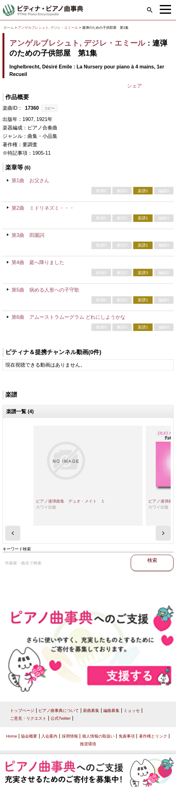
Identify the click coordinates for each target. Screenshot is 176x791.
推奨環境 (88, 744)
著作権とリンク (153, 736)
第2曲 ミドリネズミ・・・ (43, 208)
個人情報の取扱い (98, 736)
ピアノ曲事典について (58, 710)
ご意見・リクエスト (28, 718)
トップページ (22, 710)
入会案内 (49, 736)
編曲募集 (111, 710)
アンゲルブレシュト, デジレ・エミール (48, 27)
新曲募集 (91, 710)
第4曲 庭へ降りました (38, 262)
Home (11, 736)
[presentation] (12, 533)
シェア (134, 85)
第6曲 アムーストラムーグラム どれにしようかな (68, 317)
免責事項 (127, 736)
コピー (49, 108)
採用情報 (70, 736)
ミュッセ (132, 710)
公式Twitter (61, 718)
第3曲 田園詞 (28, 235)
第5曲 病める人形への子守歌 (45, 290)
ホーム (8, 27)
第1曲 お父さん (30, 180)
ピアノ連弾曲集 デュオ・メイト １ (70, 501)
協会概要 (29, 736)
